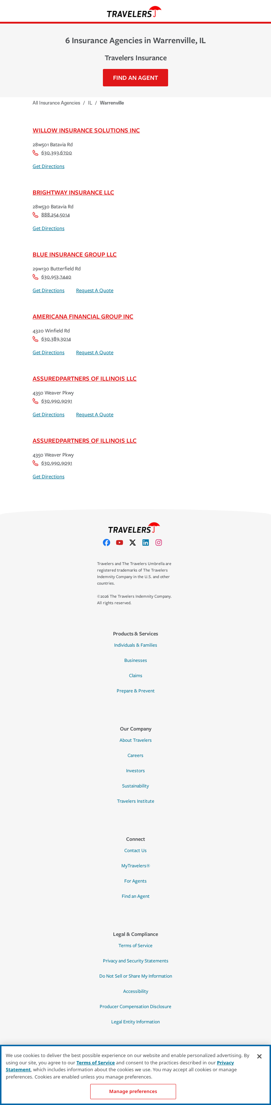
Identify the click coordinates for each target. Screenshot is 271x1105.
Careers (135, 755)
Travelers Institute (135, 801)
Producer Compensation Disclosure (135, 1007)
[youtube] (122, 542)
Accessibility (135, 991)
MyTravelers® (135, 866)
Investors (135, 771)
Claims (135, 676)
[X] (135, 542)
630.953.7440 (52, 277)
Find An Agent (135, 77)
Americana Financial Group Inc (83, 316)
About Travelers (136, 740)
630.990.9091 (52, 401)
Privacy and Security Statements (135, 961)
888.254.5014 (51, 215)
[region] (135, 1075)
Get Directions (48, 166)
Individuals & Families (135, 645)
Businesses (135, 660)
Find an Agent (136, 896)
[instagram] (161, 542)
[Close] (259, 1056)
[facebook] (109, 542)
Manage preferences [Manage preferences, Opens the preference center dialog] (133, 1091)
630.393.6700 (52, 153)
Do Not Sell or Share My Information (135, 976)
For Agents (135, 881)
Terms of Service (135, 946)
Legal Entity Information (135, 1022)
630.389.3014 (52, 339)
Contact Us (135, 851)
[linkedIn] (148, 542)
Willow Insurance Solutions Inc (86, 130)
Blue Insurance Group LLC (75, 254)
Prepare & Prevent (136, 691)
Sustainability (135, 786)
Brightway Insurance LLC (73, 192)
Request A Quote (94, 290)
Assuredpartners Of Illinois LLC (85, 378)
